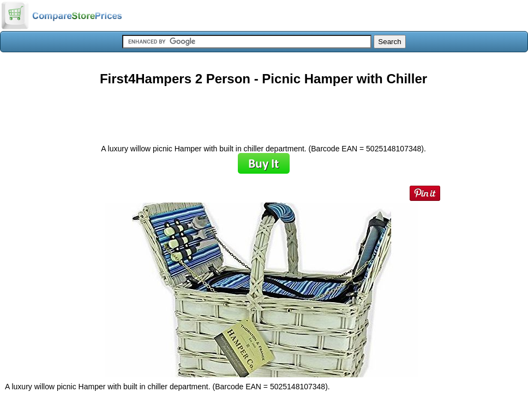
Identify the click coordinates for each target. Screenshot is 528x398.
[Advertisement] (263, 111)
